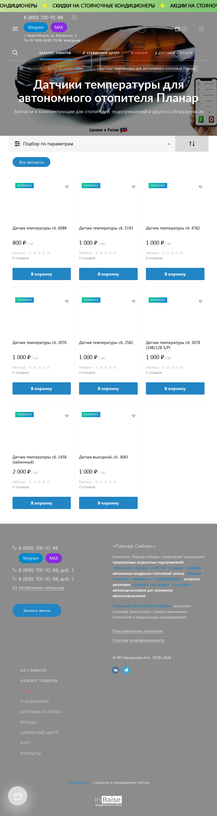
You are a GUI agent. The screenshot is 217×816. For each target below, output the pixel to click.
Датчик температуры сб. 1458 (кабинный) (40, 459)
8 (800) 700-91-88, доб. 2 (46, 578)
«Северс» (176, 567)
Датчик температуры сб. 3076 (40, 342)
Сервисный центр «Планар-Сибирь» (143, 606)
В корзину (41, 274)
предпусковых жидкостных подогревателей (148, 562)
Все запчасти (31, 162)
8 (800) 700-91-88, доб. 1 (46, 570)
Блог (26, 742)
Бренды (28, 722)
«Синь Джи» (181, 584)
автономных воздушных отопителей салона (148, 573)
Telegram (36, 27)
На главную (34, 670)
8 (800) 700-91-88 (43, 17)
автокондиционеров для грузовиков (142, 590)
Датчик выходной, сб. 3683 (103, 457)
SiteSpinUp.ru (79, 782)
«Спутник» (121, 579)
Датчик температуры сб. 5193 (106, 228)
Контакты (31, 753)
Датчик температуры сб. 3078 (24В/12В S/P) (173, 345)
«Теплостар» (123, 567)
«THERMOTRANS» (168, 579)
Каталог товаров (39, 680)
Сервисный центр (40, 732)
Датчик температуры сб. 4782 (173, 228)
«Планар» (194, 573)
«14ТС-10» (158, 567)
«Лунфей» (194, 567)
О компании (35, 701)
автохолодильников (129, 595)
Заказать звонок (37, 610)
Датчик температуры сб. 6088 (40, 228)
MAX (59, 27)
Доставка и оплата (41, 711)
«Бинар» (141, 567)
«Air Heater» (160, 584)
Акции (27, 691)
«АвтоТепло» (141, 579)
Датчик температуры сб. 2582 (106, 342)
